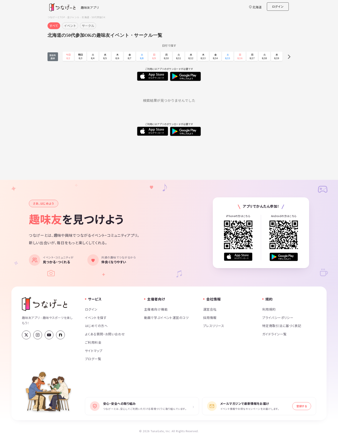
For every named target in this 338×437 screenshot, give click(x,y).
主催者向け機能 (156, 309)
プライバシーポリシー (277, 317)
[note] (60, 335)
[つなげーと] (44, 304)
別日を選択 (52, 57)
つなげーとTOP (56, 17)
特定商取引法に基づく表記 (281, 325)
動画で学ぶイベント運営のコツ (166, 317)
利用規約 (269, 309)
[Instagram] (37, 335)
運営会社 (210, 309)
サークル (88, 25)
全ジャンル (73, 17)
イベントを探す (96, 317)
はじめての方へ (96, 325)
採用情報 (210, 317)
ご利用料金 (93, 342)
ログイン (277, 6)
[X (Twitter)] (26, 335)
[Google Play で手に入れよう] (283, 257)
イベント (70, 25)
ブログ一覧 (93, 358)
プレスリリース (213, 325)
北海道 (85, 17)
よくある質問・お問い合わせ (105, 334)
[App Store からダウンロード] (238, 257)
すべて (53, 25)
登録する (301, 406)
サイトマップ (94, 350)
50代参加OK (98, 17)
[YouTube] (49, 335)
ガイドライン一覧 (274, 334)
